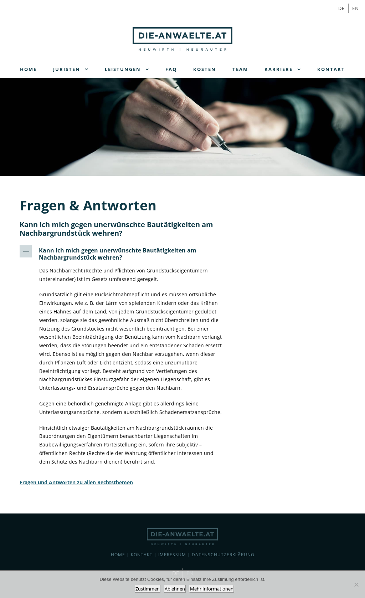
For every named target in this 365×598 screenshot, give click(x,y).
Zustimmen (147, 589)
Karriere (278, 69)
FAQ (171, 69)
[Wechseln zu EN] (356, 8)
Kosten (204, 69)
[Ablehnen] (356, 584)
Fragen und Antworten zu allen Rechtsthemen (76, 482)
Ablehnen (175, 589)
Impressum (172, 555)
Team (240, 69)
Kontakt (331, 69)
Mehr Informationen (211, 589)
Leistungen (123, 69)
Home (28, 69)
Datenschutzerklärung (223, 555)
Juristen (66, 69)
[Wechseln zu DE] (342, 8)
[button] (126, 253)
